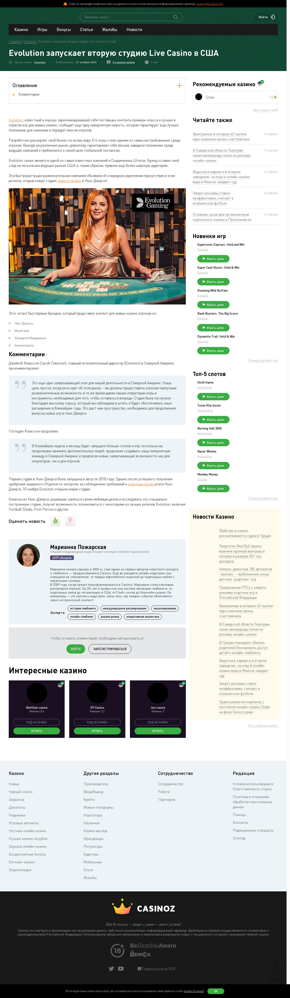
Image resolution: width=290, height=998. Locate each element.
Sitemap (239, 848)
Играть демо (249, 266)
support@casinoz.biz (210, 4)
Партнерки (166, 810)
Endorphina (239, 403)
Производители (95, 794)
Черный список (21, 802)
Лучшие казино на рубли (28, 849)
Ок (216, 991)
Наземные (91, 833)
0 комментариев (124, 66)
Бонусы (64, 33)
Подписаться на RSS (158, 979)
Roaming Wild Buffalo (247, 299)
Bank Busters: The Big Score (252, 325)
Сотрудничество (170, 794)
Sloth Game (240, 398)
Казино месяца (95, 841)
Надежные (17, 825)
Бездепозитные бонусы (27, 864)
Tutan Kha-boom (243, 423)
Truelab (236, 503)
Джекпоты (17, 818)
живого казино (69, 184)
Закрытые (16, 810)
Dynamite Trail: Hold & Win (250, 350)
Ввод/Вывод (93, 802)
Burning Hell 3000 (244, 448)
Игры (42, 33)
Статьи (86, 33)
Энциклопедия (20, 880)
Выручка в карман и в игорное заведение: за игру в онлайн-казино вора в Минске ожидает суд (221, 180)
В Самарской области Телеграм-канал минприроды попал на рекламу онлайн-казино (221, 159)
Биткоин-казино (22, 872)
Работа (163, 802)
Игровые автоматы (24, 833)
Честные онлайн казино (27, 841)
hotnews (40, 66)
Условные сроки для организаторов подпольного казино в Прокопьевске (222, 221)
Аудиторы (90, 864)
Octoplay (237, 257)
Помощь (239, 825)
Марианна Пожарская (78, 551)
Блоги (88, 880)
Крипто (89, 810)
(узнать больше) (194, 991)
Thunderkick (239, 428)
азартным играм (140, 488)
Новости (134, 33)
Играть (36, 735)
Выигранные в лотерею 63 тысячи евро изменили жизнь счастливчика (221, 140)
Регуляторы (92, 857)
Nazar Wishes (241, 473)
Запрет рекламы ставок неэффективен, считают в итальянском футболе (213, 202)
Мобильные (92, 872)
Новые (14, 794)
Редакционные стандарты (253, 841)
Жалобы (109, 33)
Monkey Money (242, 498)
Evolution (16, 124)
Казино (21, 33)
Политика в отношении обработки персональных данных (252, 812)
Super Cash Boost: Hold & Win (253, 274)
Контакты (240, 833)
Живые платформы (98, 818)
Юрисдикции (93, 849)
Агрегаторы (92, 825)
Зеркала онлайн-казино (27, 857)
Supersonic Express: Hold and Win (252, 250)
